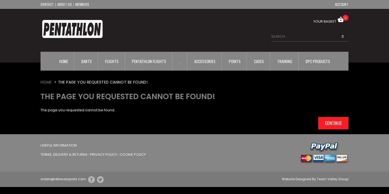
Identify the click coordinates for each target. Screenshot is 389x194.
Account (341, 4)
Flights (112, 61)
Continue (333, 123)
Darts (86, 61)
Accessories (205, 61)
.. (180, 61)
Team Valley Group (332, 179)
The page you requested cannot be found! (103, 82)
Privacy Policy (104, 154)
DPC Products (318, 61)
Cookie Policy (133, 154)
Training (284, 61)
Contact (47, 4)
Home (63, 61)
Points (235, 61)
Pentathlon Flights (149, 61)
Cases (259, 61)
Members (82, 4)
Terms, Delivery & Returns (64, 154)
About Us (64, 4)
